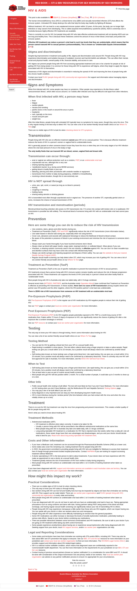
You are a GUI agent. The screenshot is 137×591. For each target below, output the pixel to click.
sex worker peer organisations (85, 493)
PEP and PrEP (62, 231)
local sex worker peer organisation (68, 306)
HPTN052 (48, 283)
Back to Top (32, 569)
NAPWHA (91, 451)
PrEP (77, 160)
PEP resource (40, 323)
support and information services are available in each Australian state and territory (88, 468)
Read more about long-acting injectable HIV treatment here (74, 435)
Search (11, 89)
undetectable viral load (93, 160)
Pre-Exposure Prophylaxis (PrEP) (44, 300)
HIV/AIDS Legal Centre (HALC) (113, 541)
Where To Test (73, 260)
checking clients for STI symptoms (79, 130)
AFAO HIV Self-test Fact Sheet (93, 359)
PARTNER (57, 283)
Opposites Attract (87, 283)
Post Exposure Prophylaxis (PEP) (41, 315)
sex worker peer (90, 527)
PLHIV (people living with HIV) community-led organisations (65, 77)
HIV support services (70, 527)
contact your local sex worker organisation (60, 541)
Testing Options (110, 388)
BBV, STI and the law (91, 539)
